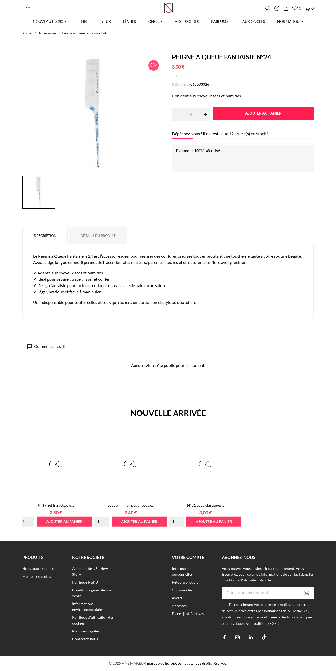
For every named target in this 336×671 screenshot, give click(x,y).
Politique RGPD (85, 582)
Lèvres (129, 21)
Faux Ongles (252, 21)
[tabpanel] (93, 113)
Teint (84, 21)
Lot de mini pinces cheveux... (131, 505)
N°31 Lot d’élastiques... (205, 505)
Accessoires (187, 21)
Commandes (182, 590)
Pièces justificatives (188, 613)
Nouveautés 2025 (49, 21)
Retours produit (185, 582)
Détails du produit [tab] (98, 235)
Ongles (155, 21)
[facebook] (224, 637)
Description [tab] (45, 235)
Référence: (181, 84)
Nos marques (290, 21)
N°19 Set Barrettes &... (56, 505)
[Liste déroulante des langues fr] (26, 8)
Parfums (219, 21)
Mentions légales (85, 631)
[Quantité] (191, 114)
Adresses (179, 606)
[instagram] (237, 637)
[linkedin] (251, 637)
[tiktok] (264, 637)
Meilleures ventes (36, 576)
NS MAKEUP (135, 663)
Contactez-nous (85, 639)
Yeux (106, 21)
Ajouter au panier (263, 113)
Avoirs (177, 598)
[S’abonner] (306, 593)
